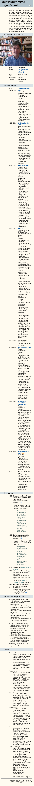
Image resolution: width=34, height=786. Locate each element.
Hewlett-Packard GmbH (20, 581)
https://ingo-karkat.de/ (21, 71)
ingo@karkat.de (23, 69)
